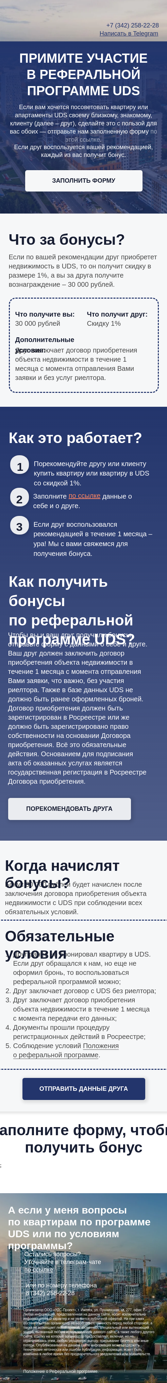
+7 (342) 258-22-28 (132, 25)
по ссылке (38, 1269)
